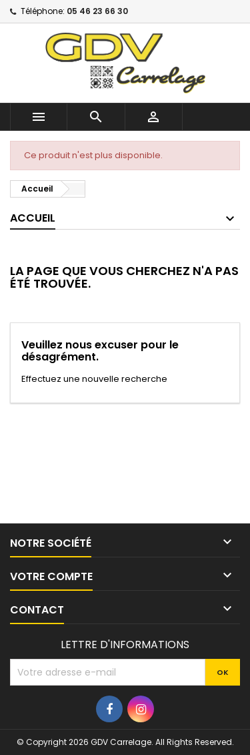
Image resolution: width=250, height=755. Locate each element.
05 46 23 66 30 (97, 11)
